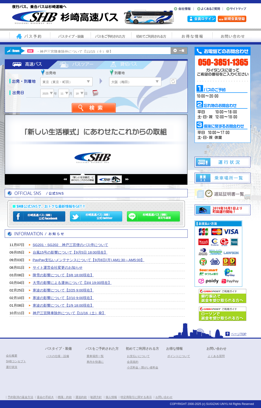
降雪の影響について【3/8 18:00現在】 (63, 275)
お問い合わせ (216, 348)
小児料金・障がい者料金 (142, 367)
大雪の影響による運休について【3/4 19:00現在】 (72, 283)
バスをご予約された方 (102, 348)
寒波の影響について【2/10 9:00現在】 (63, 298)
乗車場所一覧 (95, 356)
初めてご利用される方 (142, 348)
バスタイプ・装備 (58, 348)
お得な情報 (174, 348)
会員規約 (132, 361)
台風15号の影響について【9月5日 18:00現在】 (70, 252)
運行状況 (11, 367)
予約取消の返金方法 (20, 397)
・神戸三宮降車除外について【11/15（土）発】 (74, 51)
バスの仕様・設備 (57, 356)
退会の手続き (45, 397)
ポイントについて (178, 356)
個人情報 (111, 397)
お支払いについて (138, 356)
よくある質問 (216, 356)
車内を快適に (95, 361)
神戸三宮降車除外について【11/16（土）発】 (69, 313)
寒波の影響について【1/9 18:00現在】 (63, 305)
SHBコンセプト (16, 361)
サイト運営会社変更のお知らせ (58, 267)
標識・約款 (65, 397)
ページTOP (239, 334)
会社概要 (11, 355)
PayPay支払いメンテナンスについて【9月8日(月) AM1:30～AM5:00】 (88, 260)
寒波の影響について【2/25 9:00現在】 (63, 290)
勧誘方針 (96, 397)
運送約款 (81, 397)
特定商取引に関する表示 (136, 397)
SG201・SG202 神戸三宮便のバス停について (70, 245)
